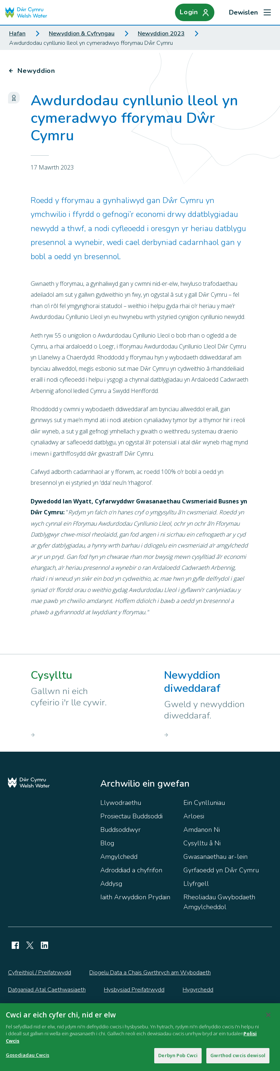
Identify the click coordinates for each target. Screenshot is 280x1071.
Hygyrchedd (198, 990)
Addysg (111, 883)
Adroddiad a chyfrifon (131, 870)
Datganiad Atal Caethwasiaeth (47, 990)
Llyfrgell (196, 883)
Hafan (17, 34)
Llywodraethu (120, 802)
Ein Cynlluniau (204, 802)
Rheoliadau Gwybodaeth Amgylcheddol (219, 902)
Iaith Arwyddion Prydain (135, 897)
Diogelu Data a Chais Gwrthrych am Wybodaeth (150, 973)
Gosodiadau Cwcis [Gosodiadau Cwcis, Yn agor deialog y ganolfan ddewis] (27, 1057)
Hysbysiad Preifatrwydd (134, 990)
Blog (107, 843)
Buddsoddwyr (120, 829)
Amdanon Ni (201, 829)
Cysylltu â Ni (202, 843)
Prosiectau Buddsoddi (131, 816)
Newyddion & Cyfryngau (81, 34)
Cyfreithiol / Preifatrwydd (39, 973)
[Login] (194, 12)
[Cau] (268, 1017)
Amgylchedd (118, 856)
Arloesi (193, 816)
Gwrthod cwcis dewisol (237, 1058)
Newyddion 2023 (161, 34)
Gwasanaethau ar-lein (215, 856)
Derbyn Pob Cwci (178, 1058)
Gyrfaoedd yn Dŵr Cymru (221, 870)
